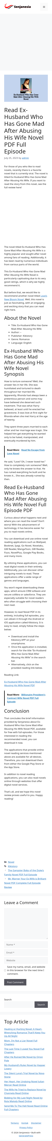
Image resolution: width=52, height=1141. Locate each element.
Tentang (15, 1123)
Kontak (24, 1123)
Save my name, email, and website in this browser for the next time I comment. (26, 970)
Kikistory (12, 866)
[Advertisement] (26, 40)
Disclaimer (36, 1123)
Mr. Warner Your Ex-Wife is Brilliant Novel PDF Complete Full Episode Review (25, 883)
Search (8, 999)
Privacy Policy (26, 1127)
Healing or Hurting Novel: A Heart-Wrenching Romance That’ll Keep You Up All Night (24, 1032)
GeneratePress (26, 1135)
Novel (11, 862)
